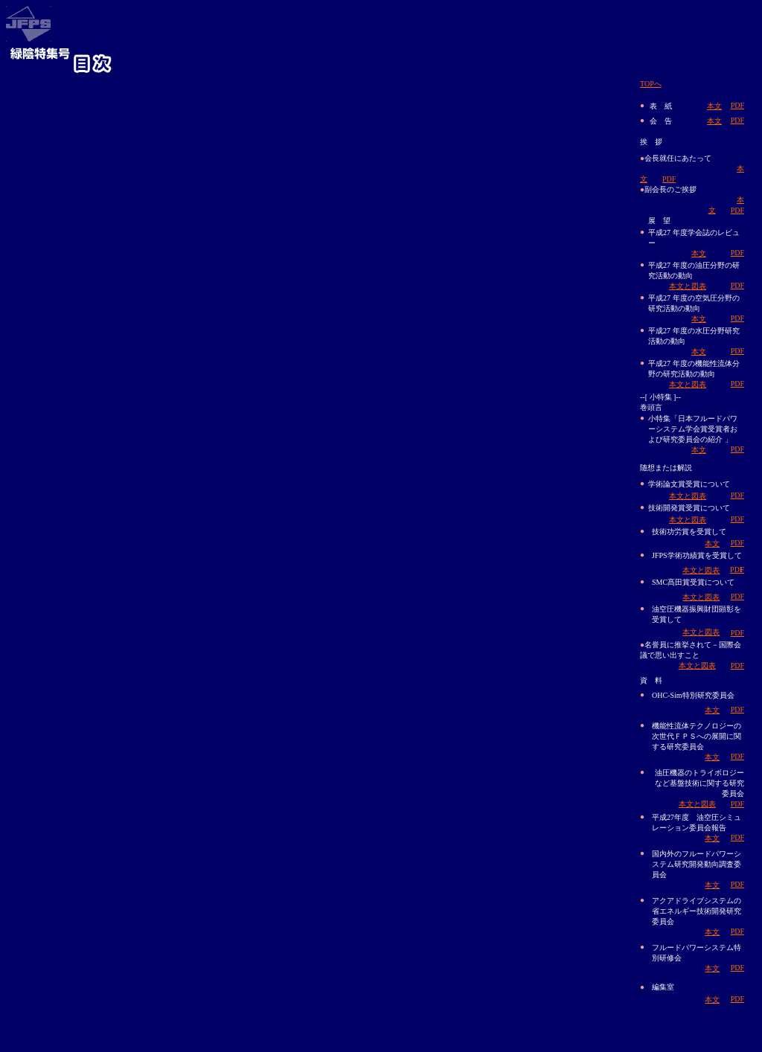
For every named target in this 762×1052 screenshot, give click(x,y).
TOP (651, 84)
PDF (737, 105)
